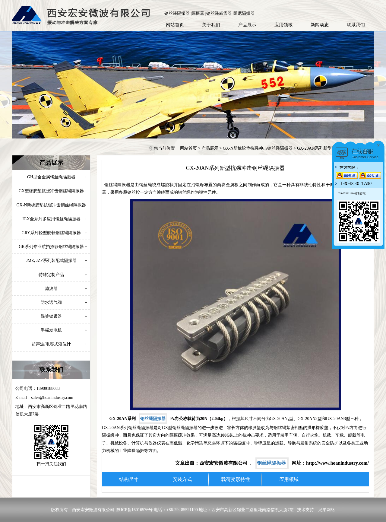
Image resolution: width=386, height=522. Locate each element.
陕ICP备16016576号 (134, 510)
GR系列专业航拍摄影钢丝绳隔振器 (53, 246)
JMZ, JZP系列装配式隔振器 (56, 260)
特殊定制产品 (63, 275)
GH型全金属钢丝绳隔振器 (57, 177)
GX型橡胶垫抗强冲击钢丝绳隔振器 (53, 191)
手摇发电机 (64, 330)
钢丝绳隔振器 (153, 418)
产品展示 (247, 24)
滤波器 (66, 288)
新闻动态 (320, 24)
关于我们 (211, 24)
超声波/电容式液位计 (59, 344)
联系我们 (356, 24)
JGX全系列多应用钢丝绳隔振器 (54, 219)
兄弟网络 (326, 510)
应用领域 (283, 24)
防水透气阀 (64, 302)
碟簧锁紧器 (64, 316)
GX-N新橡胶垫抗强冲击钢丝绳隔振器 (258, 148)
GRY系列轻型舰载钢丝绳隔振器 (54, 233)
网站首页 (175, 24)
